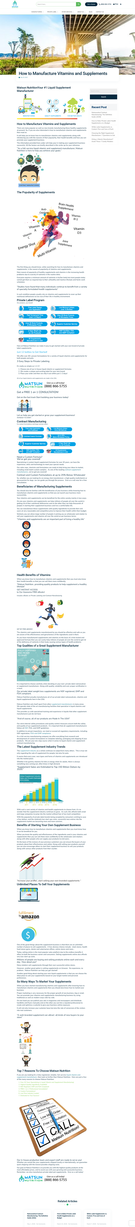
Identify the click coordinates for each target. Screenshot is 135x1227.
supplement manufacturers (62, 704)
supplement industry (28, 751)
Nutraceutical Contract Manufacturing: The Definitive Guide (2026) (37, 1216)
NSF (26, 728)
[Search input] (56, 4)
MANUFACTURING (37, 11)
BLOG (90, 12)
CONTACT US (100, 12)
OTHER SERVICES (68, 11)
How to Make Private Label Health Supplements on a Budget (66, 1216)
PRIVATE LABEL (52, 11)
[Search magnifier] (78, 4)
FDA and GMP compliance (40, 733)
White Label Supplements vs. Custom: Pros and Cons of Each (97, 1216)
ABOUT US (81, 11)
